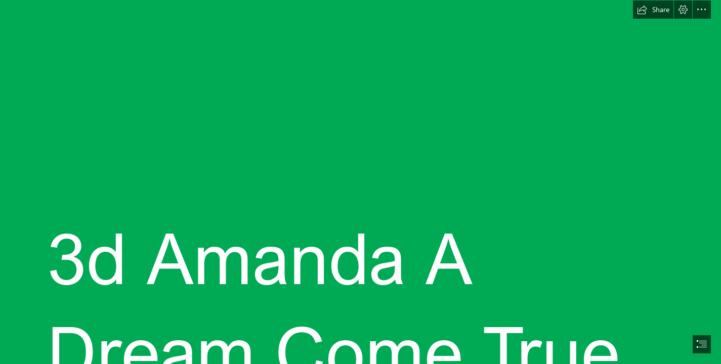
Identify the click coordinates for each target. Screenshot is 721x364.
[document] (360, 182)
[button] (653, 10)
